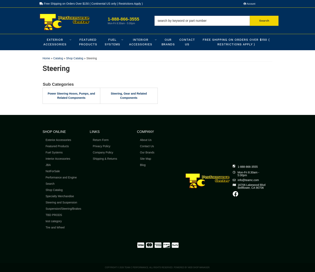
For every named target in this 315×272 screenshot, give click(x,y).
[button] (216, 21)
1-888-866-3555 (248, 166)
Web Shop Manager (199, 267)
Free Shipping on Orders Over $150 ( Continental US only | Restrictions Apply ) (91, 3)
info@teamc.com (248, 180)
